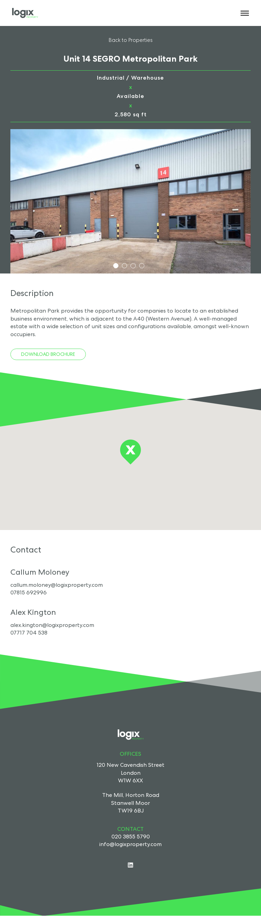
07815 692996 (28, 592)
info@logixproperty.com (130, 844)
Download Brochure (48, 354)
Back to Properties (131, 40)
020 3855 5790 (130, 836)
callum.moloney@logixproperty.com (56, 585)
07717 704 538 (28, 632)
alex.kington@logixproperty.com (52, 625)
